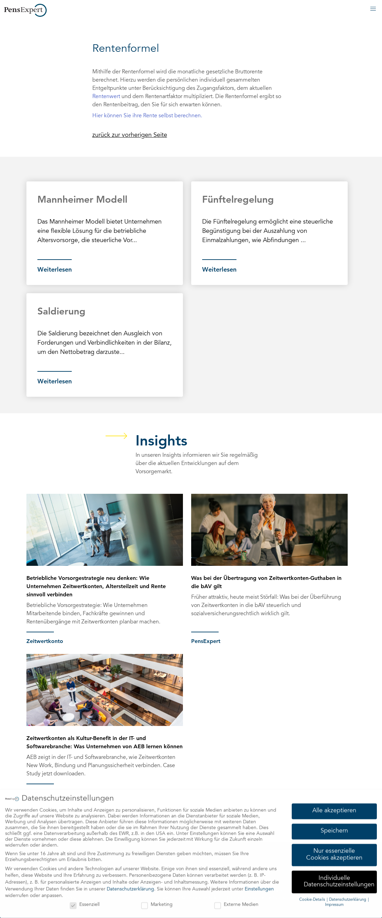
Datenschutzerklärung (130, 887)
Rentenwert (106, 96)
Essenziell (85, 903)
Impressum (334, 903)
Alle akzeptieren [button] (334, 809)
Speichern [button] (334, 829)
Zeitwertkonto (44, 641)
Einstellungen (259, 887)
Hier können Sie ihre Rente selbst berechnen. (147, 116)
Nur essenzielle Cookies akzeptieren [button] (334, 852)
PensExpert (205, 641)
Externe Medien (236, 903)
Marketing (157, 903)
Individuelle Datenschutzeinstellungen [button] (339, 879)
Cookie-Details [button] (312, 898)
